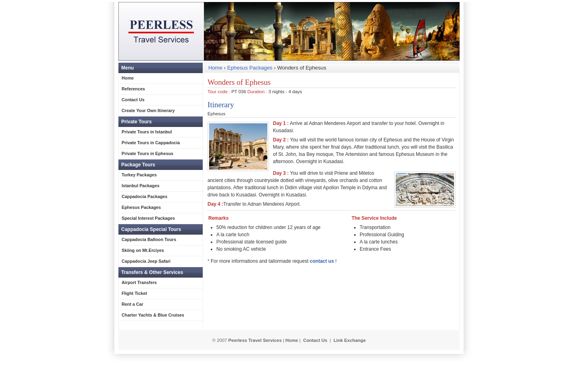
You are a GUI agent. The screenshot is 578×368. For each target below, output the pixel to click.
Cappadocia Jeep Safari (146, 261)
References (133, 88)
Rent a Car (132, 304)
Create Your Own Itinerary (148, 110)
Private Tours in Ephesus (147, 153)
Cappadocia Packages (144, 196)
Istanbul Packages (140, 185)
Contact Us (133, 99)
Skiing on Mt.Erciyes (143, 250)
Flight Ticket (134, 293)
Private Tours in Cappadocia (151, 142)
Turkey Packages (139, 174)
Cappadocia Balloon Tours (149, 239)
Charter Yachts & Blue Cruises (153, 315)
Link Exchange (350, 340)
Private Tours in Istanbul (147, 131)
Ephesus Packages (250, 68)
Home (215, 68)
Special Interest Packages (148, 218)
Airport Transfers (139, 282)
